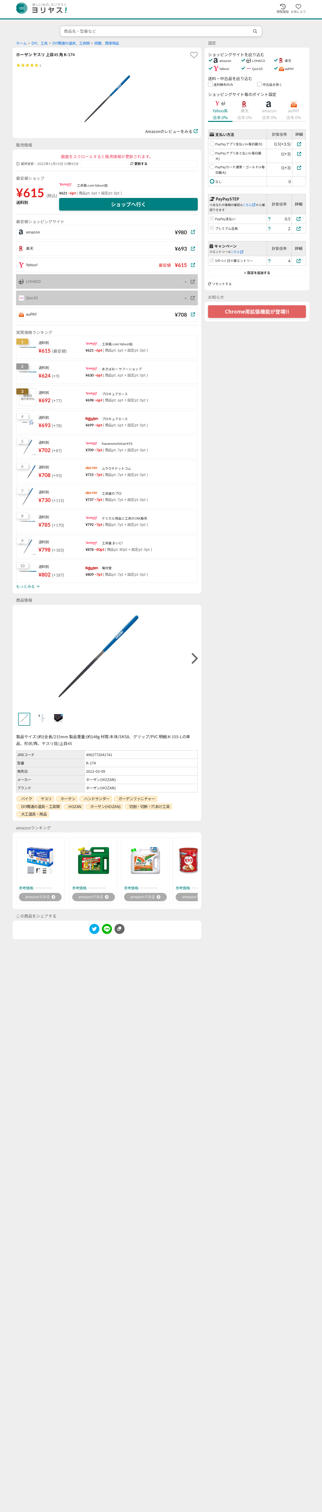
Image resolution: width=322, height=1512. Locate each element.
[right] (194, 658)
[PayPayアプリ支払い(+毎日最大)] (299, 144)
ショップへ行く (128, 204)
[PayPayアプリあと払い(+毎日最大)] (299, 153)
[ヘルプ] (269, 218)
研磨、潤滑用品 (106, 43)
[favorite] (194, 55)
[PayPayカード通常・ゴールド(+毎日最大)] (299, 167)
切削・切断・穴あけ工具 (149, 806)
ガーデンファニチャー (136, 798)
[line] (107, 930)
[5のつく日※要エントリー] (299, 260)
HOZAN (75, 806)
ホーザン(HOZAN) (105, 806)
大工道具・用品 (34, 814)
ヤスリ (46, 798)
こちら (249, 205)
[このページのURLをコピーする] (119, 930)
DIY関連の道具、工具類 (71, 43)
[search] (255, 31)
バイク (26, 798)
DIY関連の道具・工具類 (40, 806)
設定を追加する (257, 273)
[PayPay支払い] (299, 218)
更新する (138, 164)
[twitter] (94, 930)
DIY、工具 (39, 43)
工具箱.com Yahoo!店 (92, 185)
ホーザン (68, 798)
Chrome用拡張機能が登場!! (257, 312)
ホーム (21, 43)
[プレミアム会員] (299, 228)
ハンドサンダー (97, 798)
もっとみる (28, 586)
